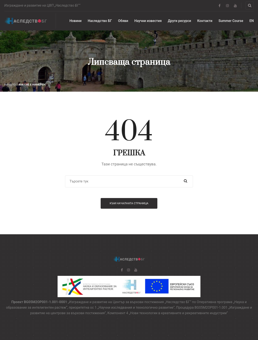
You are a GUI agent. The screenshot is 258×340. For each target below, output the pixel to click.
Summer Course (231, 21)
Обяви (123, 21)
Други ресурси (179, 21)
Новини (76, 21)
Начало (10, 84)
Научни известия (148, 21)
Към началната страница (129, 203)
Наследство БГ (100, 21)
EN (251, 21)
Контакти (204, 21)
